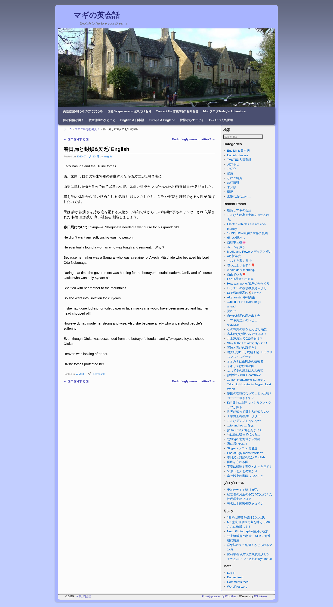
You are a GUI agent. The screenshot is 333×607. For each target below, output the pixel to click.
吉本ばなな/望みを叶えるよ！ (247, 334)
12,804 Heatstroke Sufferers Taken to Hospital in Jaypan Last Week (249, 384)
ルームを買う (236, 247)
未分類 (80, 373)
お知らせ (233, 164)
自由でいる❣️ (236, 274)
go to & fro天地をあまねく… (246, 430)
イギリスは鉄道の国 (240, 366)
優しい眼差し (236, 238)
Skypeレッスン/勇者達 (242, 448)
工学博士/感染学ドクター (244, 416)
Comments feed (238, 582)
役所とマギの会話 (239, 210)
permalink (99, 373)
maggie (107, 156)
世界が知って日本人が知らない (248, 412)
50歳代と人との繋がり (242, 471)
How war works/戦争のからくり (248, 283)
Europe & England (162, 120)
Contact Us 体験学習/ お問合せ (177, 111)
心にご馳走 (234, 178)
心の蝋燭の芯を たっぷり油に (247, 329)
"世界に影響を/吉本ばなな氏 (246, 517)
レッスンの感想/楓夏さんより (247, 288)
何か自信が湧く (73, 120)
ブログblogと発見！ (87, 129)
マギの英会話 (96, 15)
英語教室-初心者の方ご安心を (83, 111)
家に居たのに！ (237, 444)
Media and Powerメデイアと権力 (249, 252)
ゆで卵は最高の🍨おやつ (244, 293)
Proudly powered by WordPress (220, 596)
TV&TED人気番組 (221, 120)
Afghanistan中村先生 (241, 297)
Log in (231, 573)
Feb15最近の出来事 (240, 279)
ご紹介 (231, 169)
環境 (230, 192)
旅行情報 (233, 182)
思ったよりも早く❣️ (241, 265)
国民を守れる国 (76, 139)
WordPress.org (237, 587)
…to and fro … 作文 (240, 425)
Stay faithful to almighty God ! (247, 343)
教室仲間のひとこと (102, 120)
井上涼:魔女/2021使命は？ (245, 338)
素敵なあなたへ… (239, 196)
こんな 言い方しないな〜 (244, 421)
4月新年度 (234, 256)
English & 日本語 (132, 120)
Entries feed (235, 577)
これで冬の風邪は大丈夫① (245, 370)
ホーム (68, 129)
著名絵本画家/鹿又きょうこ (245, 504)
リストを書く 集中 (239, 261)
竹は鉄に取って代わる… (243, 434)
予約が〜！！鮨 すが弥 (242, 490)
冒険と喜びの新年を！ (242, 347)
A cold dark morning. (241, 270)
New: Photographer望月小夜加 (247, 531)
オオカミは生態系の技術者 (245, 361)
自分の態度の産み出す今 (243, 316)
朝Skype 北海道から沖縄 (243, 439)
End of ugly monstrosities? (193, 139)
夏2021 (232, 311)
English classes (237, 155)
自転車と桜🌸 (236, 242)
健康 (230, 173)
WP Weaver (261, 596)
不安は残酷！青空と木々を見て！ (249, 467)
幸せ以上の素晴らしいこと (245, 476)
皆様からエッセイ (192, 120)
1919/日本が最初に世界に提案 (247, 233)
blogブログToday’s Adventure (224, 111)
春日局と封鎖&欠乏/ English (246, 457)
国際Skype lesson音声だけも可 (129, 111)
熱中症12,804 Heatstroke (244, 375)
